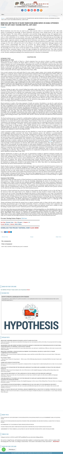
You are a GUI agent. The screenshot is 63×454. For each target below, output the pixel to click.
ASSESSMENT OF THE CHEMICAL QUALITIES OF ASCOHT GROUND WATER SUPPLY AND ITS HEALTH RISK (27, 429)
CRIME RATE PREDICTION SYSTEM (10, 362)
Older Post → (59, 236)
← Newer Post (4, 236)
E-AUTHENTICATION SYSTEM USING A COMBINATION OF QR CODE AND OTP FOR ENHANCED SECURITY (28, 384)
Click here (24, 218)
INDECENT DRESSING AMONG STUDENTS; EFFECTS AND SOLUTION (19, 340)
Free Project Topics (6, 357)
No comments (3, 27)
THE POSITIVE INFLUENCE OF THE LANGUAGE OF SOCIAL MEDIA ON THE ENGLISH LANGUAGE (26, 373)
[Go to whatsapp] (4, 449)
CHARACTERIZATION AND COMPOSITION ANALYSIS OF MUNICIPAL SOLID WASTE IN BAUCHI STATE (26, 426)
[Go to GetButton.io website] (3, 452)
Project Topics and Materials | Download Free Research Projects (36, 452)
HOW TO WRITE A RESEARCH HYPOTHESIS (15, 297)
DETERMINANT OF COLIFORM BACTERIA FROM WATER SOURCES (17, 424)
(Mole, (51, 141)
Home (2, 18)
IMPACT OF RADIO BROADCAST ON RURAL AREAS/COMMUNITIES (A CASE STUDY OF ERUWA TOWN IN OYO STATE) (31, 389)
